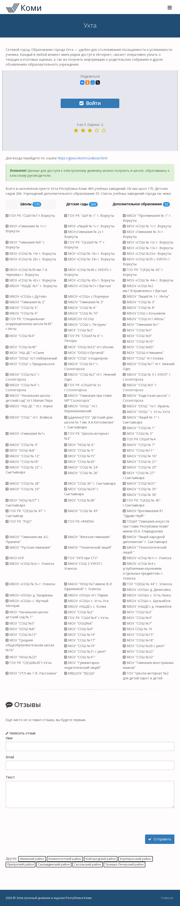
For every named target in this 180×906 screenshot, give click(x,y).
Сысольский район (87, 864)
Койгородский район (101, 859)
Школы (30, 204)
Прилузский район (20, 864)
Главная (167, 898)
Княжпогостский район (65, 859)
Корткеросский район (135, 859)
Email (10, 757)
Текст (10, 777)
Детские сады (82, 204)
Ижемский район (32, 859)
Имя (9, 738)
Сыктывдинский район (54, 864)
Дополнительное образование (141, 204)
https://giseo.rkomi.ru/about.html (82, 158)
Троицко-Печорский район (124, 864)
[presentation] (41, 822)
